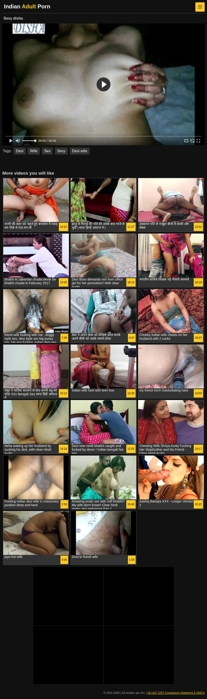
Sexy (61, 151)
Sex (47, 151)
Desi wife (79, 151)
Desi (19, 151)
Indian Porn (27, 6)
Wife (33, 151)
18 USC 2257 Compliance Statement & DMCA (176, 693)
